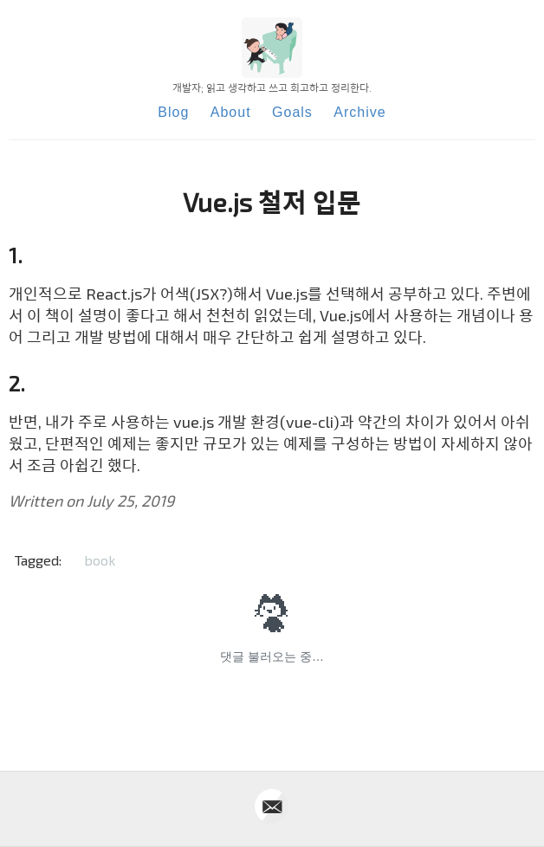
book (99, 560)
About (230, 112)
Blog (173, 112)
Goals (292, 112)
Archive (359, 112)
